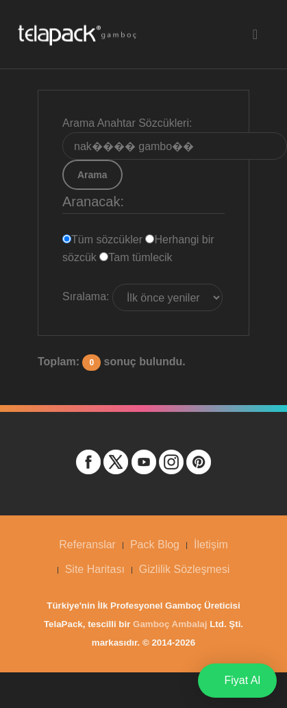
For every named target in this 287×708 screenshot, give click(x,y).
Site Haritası (95, 569)
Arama (92, 174)
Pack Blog (154, 544)
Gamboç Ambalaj (170, 624)
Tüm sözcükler (103, 239)
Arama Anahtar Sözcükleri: (127, 123)
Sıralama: (85, 296)
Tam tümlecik (135, 257)
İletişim (211, 544)
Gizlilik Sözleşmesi (184, 569)
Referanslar (87, 544)
